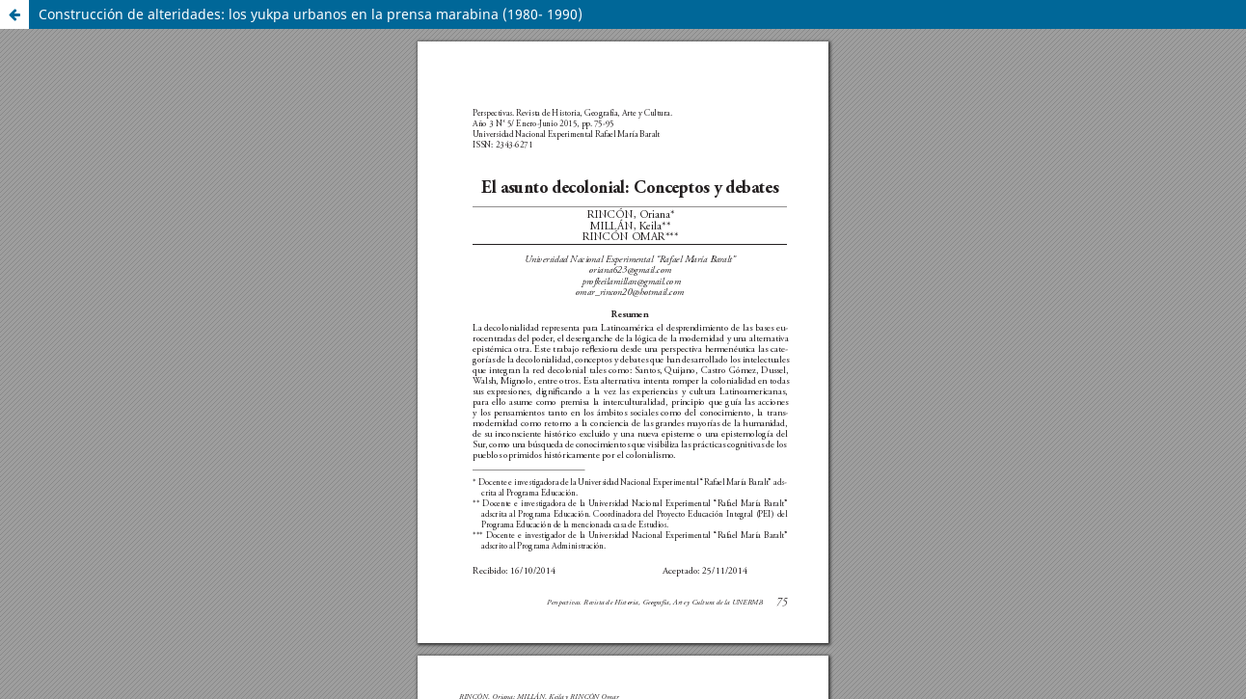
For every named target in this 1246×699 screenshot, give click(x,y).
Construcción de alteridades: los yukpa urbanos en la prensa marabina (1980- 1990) (310, 14)
